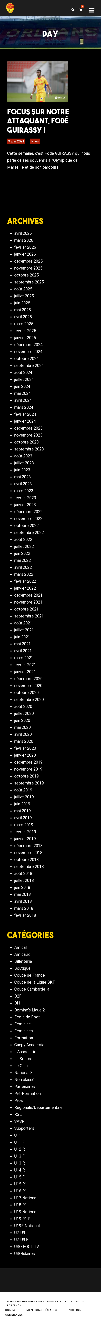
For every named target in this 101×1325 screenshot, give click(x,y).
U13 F (19, 1156)
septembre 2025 (29, 282)
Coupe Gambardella (31, 989)
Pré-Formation (27, 1093)
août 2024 (23, 372)
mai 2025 (22, 309)
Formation (23, 1037)
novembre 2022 (28, 518)
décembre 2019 (28, 762)
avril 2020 (23, 734)
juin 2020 (22, 720)
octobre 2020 (26, 692)
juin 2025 (22, 302)
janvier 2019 (25, 838)
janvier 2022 (25, 588)
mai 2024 (22, 393)
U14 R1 (20, 1170)
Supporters (24, 1128)
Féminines (23, 1030)
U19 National (25, 1211)
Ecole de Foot (27, 1017)
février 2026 (25, 247)
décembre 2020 (28, 678)
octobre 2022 (26, 525)
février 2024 (25, 414)
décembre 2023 (28, 428)
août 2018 (23, 873)
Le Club (21, 1065)
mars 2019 (23, 824)
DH (17, 1003)
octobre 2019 (26, 776)
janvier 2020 (25, 755)
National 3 (23, 1072)
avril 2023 (23, 483)
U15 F (19, 1177)
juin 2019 (22, 803)
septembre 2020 (29, 699)
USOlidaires (24, 1253)
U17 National (25, 1197)
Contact (12, 1309)
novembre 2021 (28, 602)
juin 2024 (22, 386)
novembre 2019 (28, 769)
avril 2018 (23, 901)
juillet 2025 (24, 295)
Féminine (22, 1023)
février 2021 (25, 664)
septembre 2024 (29, 365)
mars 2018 (23, 908)
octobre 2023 (26, 442)
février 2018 (25, 915)
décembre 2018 (28, 845)
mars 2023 (23, 490)
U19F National (27, 1225)
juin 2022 (22, 553)
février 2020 (25, 748)
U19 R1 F (22, 1218)
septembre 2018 (29, 866)
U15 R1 (20, 1184)
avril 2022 (23, 567)
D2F (18, 996)
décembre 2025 (28, 261)
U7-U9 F (21, 1239)
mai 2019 (22, 810)
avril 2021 (23, 650)
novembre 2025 (28, 268)
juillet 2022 (24, 546)
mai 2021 (22, 643)
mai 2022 (22, 560)
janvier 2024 (25, 421)
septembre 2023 (29, 449)
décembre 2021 (28, 595)
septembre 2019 (29, 783)
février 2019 (25, 831)
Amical (20, 947)
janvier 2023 (25, 504)
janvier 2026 (25, 254)
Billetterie (23, 961)
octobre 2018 (26, 859)
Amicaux (22, 954)
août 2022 (23, 539)
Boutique (22, 968)
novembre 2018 (28, 852)
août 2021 (23, 623)
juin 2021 (22, 636)
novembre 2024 (28, 351)
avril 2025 (23, 316)
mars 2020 (23, 741)
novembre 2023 (28, 435)
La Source (23, 1058)
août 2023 (23, 456)
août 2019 (23, 790)
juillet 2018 (24, 880)
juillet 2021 (24, 630)
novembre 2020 (28, 685)
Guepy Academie (29, 1044)
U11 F (19, 1142)
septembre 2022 (29, 532)
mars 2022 (23, 574)
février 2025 (25, 330)
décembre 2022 (28, 511)
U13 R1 (20, 1163)
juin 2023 (22, 469)
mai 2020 (22, 727)
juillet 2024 (24, 379)
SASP (19, 1121)
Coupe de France (29, 975)
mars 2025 (23, 323)
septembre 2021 (29, 616)
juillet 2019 (24, 797)
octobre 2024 (26, 358)
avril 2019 (23, 817)
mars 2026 (23, 240)
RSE (18, 1114)
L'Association (26, 1051)
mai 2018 (22, 894)
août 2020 (23, 706)
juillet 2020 (24, 713)
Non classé (24, 1079)
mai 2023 (22, 476)
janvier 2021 (25, 671)
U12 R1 (20, 1149)
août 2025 (23, 289)
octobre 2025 (26, 275)
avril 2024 (23, 400)
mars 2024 (23, 407)
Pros (35, 141)
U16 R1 (20, 1190)
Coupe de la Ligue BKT (34, 982)
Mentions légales (41, 1309)
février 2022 (25, 581)
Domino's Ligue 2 (29, 1010)
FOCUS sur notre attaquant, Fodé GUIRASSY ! (38, 120)
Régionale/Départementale (38, 1107)
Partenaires (24, 1086)
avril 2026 (23, 233)
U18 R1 (20, 1204)
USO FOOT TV (26, 1246)
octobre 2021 (26, 609)
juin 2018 (22, 887)
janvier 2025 (25, 337)
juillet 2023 (24, 462)
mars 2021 (23, 657)
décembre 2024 (28, 344)
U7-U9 (19, 1232)
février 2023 (25, 497)
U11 (17, 1135)
